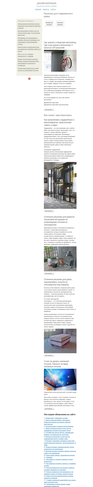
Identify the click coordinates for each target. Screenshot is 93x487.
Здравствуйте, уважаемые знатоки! (56, 418)
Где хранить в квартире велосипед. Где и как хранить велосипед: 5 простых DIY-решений (60, 45)
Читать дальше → (49, 109)
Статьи (53, 9)
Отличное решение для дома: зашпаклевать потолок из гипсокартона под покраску (58, 282)
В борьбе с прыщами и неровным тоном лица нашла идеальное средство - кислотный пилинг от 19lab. (60, 443)
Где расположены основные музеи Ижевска (59, 426)
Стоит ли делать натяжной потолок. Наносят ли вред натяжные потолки (56, 364)
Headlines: (49, 457)
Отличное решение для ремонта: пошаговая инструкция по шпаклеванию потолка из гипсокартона (59, 221)
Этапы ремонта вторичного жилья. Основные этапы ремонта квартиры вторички (29, 26)
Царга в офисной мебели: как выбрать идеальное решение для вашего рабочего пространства (57, 422)
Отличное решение (60, 23)
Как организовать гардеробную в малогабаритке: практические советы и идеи (59, 122)
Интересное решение (49, 23)
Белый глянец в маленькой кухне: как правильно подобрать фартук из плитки (29, 49)
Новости (46, 9)
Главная (38, 9)
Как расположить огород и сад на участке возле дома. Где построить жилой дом (29, 33)
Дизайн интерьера (46, 3)
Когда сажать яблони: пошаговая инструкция (60, 455)
